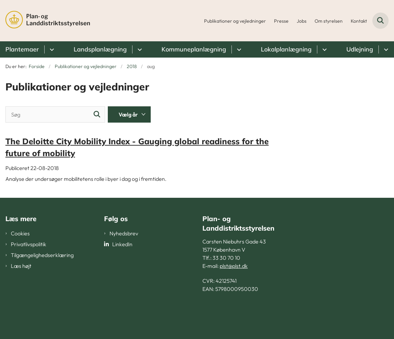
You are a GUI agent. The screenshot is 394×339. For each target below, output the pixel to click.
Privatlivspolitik (28, 244)
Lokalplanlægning (286, 49)
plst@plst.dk (234, 265)
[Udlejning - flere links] (385, 49)
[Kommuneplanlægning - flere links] (238, 49)
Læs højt (21, 265)
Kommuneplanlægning (194, 49)
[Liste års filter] (129, 114)
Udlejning (359, 49)
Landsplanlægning (100, 49)
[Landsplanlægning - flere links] (138, 49)
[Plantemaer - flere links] (50, 49)
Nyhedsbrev (123, 233)
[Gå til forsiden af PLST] (45, 20)
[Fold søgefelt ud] (380, 21)
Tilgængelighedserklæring (42, 255)
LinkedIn (122, 244)
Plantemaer (22, 49)
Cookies (20, 233)
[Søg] (55, 114)
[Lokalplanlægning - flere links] (323, 49)
